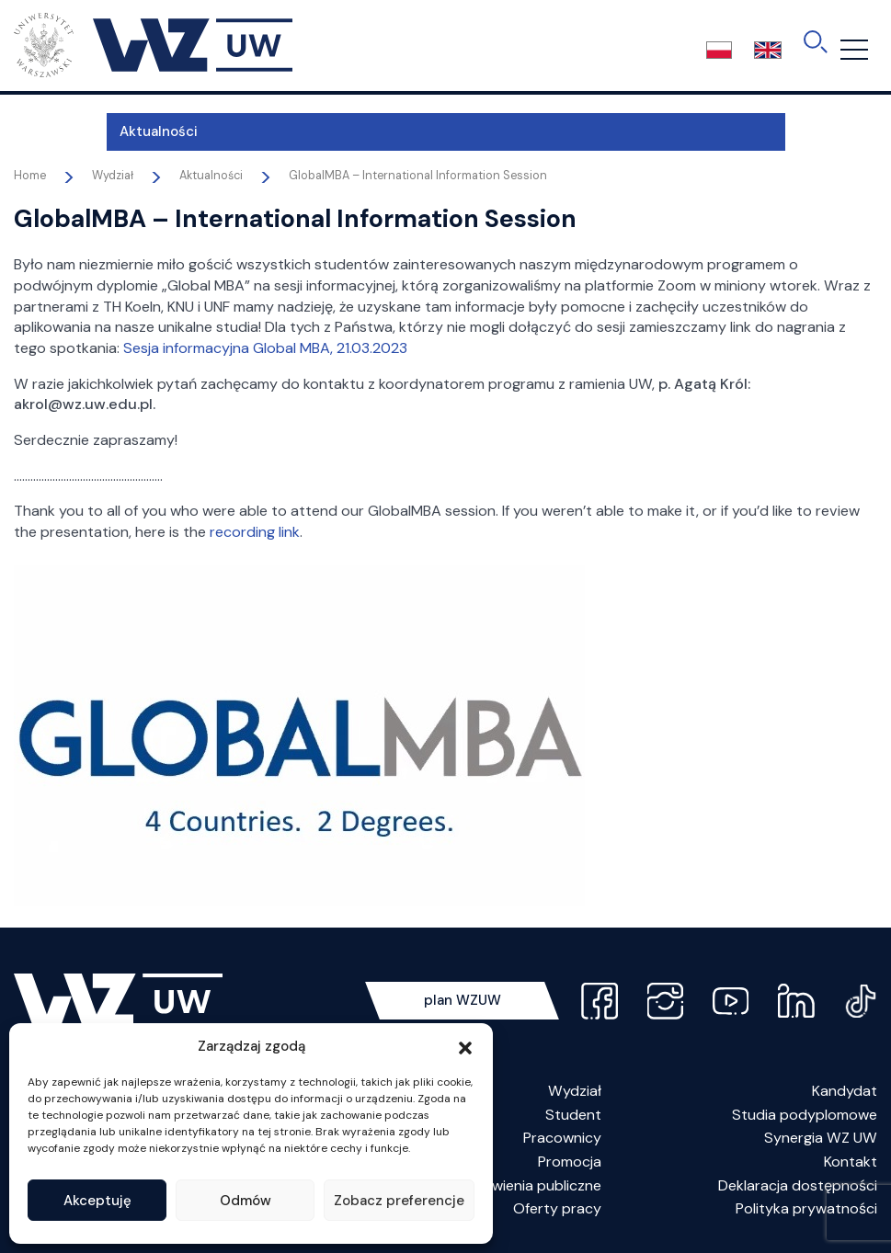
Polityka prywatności (806, 1208)
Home (30, 175)
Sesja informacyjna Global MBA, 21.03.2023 (265, 348)
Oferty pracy (557, 1208)
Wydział (574, 1090)
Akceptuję (97, 1200)
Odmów (245, 1200)
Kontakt (850, 1161)
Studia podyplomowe (804, 1114)
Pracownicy (562, 1137)
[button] (465, 1046)
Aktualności (67, 131)
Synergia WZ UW (820, 1137)
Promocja (569, 1161)
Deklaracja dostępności (797, 1185)
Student (573, 1114)
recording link (255, 531)
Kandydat (844, 1090)
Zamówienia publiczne (527, 1185)
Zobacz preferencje (399, 1200)
